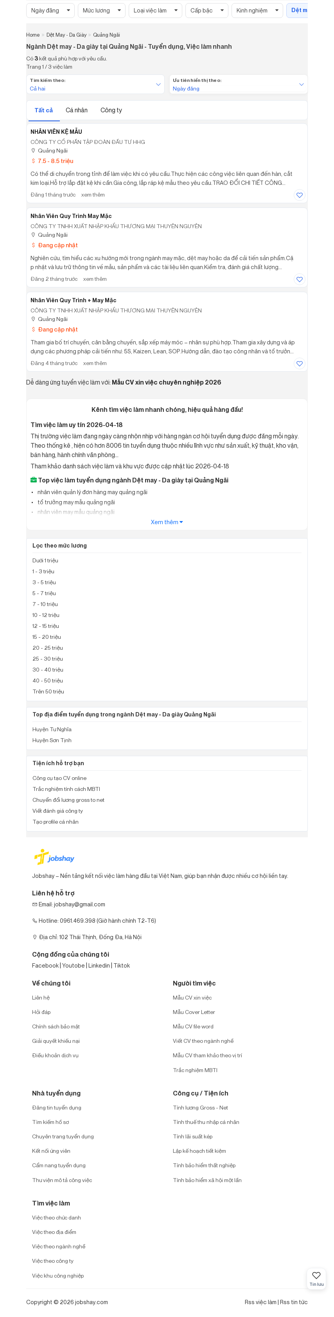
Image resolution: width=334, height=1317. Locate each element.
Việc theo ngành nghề (58, 1246)
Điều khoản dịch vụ (55, 1055)
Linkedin (99, 965)
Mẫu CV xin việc (192, 997)
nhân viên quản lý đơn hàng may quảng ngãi (91, 492)
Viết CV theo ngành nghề (203, 1041)
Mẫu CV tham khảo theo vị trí (207, 1055)
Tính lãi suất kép (192, 1136)
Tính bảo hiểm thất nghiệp (204, 1165)
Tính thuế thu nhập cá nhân (206, 1122)
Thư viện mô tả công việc (62, 1180)
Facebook (45, 965)
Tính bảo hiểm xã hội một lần (207, 1180)
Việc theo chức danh (56, 1217)
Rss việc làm (261, 1302)
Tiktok (121, 965)
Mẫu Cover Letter (194, 1012)
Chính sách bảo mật (56, 1026)
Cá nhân (77, 110)
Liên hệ (41, 997)
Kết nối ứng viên (51, 1151)
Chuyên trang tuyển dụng (63, 1136)
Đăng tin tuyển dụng (56, 1107)
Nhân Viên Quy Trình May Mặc (71, 216)
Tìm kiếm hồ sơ (50, 1122)
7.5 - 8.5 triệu (52, 160)
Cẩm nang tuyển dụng (59, 1165)
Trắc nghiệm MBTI (195, 1070)
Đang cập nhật (54, 245)
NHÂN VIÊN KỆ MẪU (56, 132)
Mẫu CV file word (193, 1026)
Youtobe (73, 965)
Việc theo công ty (53, 1261)
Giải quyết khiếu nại (56, 1041)
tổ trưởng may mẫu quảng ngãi (75, 502)
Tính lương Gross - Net (200, 1107)
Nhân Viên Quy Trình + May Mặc (74, 300)
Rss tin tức (294, 1302)
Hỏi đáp (41, 1012)
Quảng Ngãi (49, 150)
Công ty (111, 110)
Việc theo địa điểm (54, 1232)
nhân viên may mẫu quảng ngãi (75, 512)
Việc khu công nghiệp (58, 1275)
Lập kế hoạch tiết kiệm (199, 1151)
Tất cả (44, 110)
